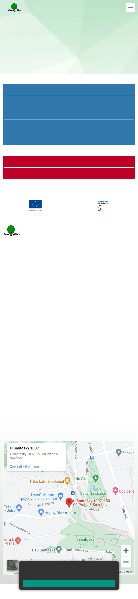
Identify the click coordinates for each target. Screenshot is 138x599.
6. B (22, 131)
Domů (7, 19)
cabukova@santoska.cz (17, 44)
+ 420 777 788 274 (30, 353)
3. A (69, 100)
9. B (115, 131)
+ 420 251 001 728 (31, 349)
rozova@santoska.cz (23, 312)
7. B (53, 131)
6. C (22, 138)
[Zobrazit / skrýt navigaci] (130, 7)
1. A (19, 100)
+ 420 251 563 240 (19, 308)
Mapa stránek (72, 589)
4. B (94, 107)
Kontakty (21, 19)
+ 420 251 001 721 (31, 345)
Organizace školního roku (24, 162)
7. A (53, 124)
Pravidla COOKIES (55, 593)
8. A (84, 124)
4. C (93, 114)
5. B (118, 107)
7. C (53, 138)
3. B (69, 107)
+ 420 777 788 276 (42, 308)
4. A (93, 100)
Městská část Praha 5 (15, 323)
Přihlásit (8, 593)
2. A (44, 100)
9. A (115, 124)
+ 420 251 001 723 (19, 289)
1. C (19, 114)
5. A (118, 100)
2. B (44, 107)
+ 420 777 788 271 (42, 289)
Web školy (128, 589)
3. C (69, 114)
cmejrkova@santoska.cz (25, 293)
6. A (22, 124)
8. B (84, 131)
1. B (19, 107)
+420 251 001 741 (14, 53)
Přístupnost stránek (29, 593)
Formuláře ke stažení (21, 172)
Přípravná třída (18, 90)
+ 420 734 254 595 (49, 365)
